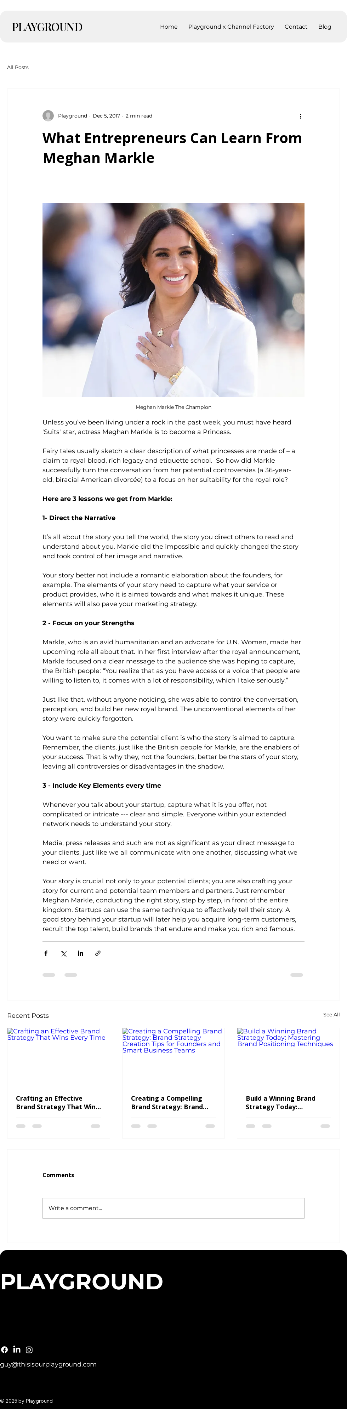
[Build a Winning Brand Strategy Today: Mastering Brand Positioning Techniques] (288, 1056)
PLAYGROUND (47, 26)
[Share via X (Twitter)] (63, 953)
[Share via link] (98, 953)
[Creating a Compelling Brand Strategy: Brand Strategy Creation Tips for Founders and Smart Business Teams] (174, 1056)
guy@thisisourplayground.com (48, 1364)
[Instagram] (29, 1349)
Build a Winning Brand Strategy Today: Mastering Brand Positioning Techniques (283, 1102)
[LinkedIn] (16, 1349)
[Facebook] (4, 1349)
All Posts (18, 67)
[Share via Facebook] (45, 953)
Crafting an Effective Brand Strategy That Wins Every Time (57, 1102)
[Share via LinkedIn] (80, 953)
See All (331, 1014)
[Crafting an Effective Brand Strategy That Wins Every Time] (58, 1056)
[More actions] (300, 116)
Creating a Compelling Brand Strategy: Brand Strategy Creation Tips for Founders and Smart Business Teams (173, 1102)
